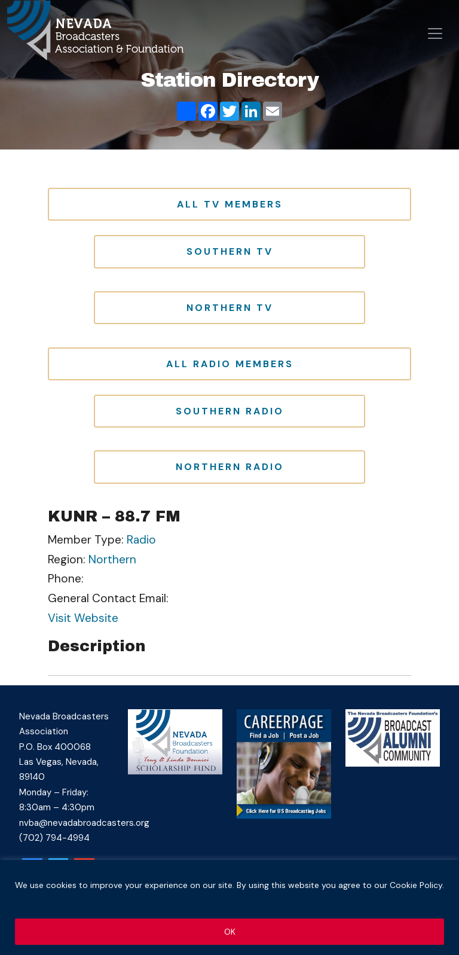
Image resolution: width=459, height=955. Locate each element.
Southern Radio (230, 411)
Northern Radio (230, 466)
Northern (112, 559)
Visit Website (83, 618)
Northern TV (229, 307)
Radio (141, 539)
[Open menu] (435, 33)
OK (229, 931)
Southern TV (229, 251)
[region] (229, 907)
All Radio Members (229, 364)
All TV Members (230, 204)
